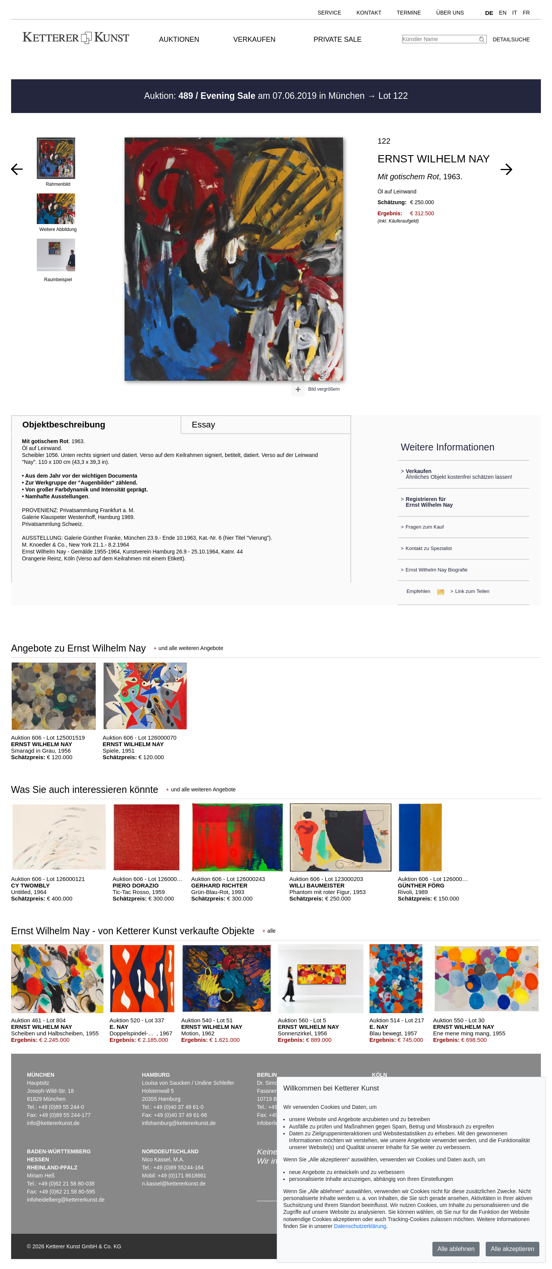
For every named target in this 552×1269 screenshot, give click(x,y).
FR (526, 13)
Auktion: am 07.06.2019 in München (255, 96)
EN (502, 13)
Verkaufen (254, 39)
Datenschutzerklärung (360, 1226)
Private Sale (337, 39)
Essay (203, 424)
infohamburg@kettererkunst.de (178, 1123)
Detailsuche (511, 39)
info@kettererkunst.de (53, 1123)
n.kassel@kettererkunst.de (173, 1184)
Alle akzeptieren (512, 1249)
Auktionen (179, 39)
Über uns (450, 13)
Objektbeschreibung (63, 424)
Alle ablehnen (456, 1249)
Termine (409, 13)
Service (329, 13)
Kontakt (368, 13)
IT (514, 13)
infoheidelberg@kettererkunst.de (66, 1200)
